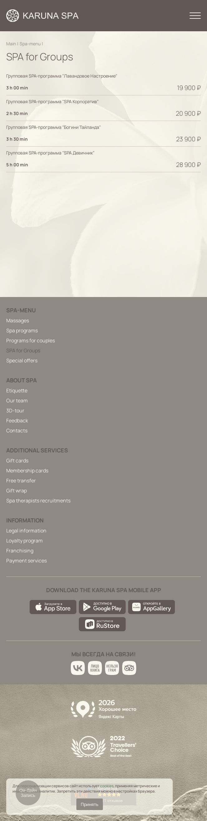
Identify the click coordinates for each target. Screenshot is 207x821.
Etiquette (16, 390)
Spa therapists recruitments (38, 500)
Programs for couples (30, 340)
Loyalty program (24, 540)
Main (11, 44)
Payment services (26, 560)
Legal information (26, 530)
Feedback (17, 420)
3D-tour (15, 410)
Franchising (19, 550)
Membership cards (27, 470)
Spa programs (22, 330)
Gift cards (17, 460)
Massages (17, 320)
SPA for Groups (23, 350)
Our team (17, 400)
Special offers (21, 360)
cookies (106, 785)
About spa (21, 380)
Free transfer (21, 480)
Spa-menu (30, 44)
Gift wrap (16, 490)
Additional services (37, 450)
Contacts (16, 430)
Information (25, 520)
